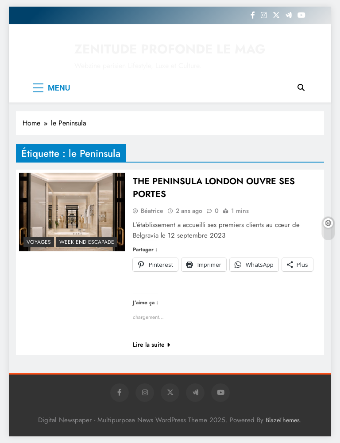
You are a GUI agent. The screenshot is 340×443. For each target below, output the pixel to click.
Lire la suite (151, 344)
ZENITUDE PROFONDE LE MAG (170, 49)
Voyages (39, 242)
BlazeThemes (283, 420)
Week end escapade (86, 242)
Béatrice (152, 210)
